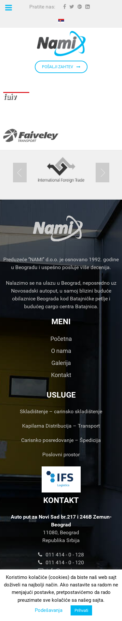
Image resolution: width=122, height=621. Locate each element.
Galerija (61, 362)
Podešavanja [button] (48, 610)
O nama (61, 350)
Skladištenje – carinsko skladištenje (61, 411)
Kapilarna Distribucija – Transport (61, 426)
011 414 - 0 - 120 (61, 562)
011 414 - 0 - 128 (61, 555)
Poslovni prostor (61, 454)
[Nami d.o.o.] (61, 43)
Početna (61, 338)
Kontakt (61, 374)
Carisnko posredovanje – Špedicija (61, 440)
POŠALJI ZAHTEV (61, 67)
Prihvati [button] (81, 610)
